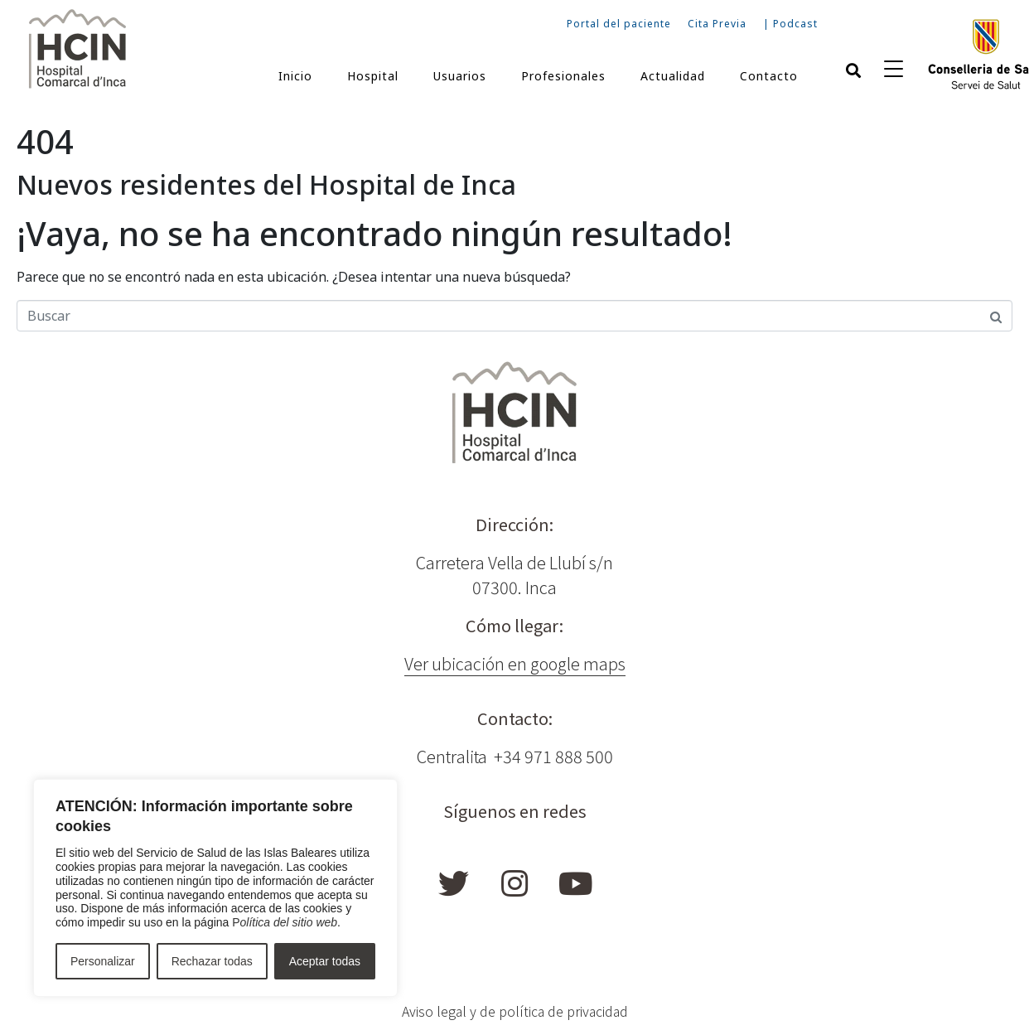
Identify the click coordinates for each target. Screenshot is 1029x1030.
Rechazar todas (212, 961)
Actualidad (672, 76)
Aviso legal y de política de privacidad (515, 1011)
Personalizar (102, 961)
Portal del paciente (619, 24)
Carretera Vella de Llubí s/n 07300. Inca (514, 574)
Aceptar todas (324, 961)
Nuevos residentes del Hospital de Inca (266, 184)
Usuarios (459, 76)
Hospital (373, 76)
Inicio (295, 76)
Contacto (769, 76)
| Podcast (790, 24)
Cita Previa (717, 24)
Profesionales (563, 76)
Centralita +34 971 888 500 (515, 756)
